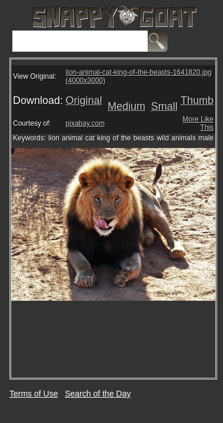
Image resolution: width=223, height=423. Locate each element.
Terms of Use (33, 393)
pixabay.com (85, 123)
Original (84, 100)
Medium (126, 106)
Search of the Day (98, 393)
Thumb (197, 100)
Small (164, 106)
